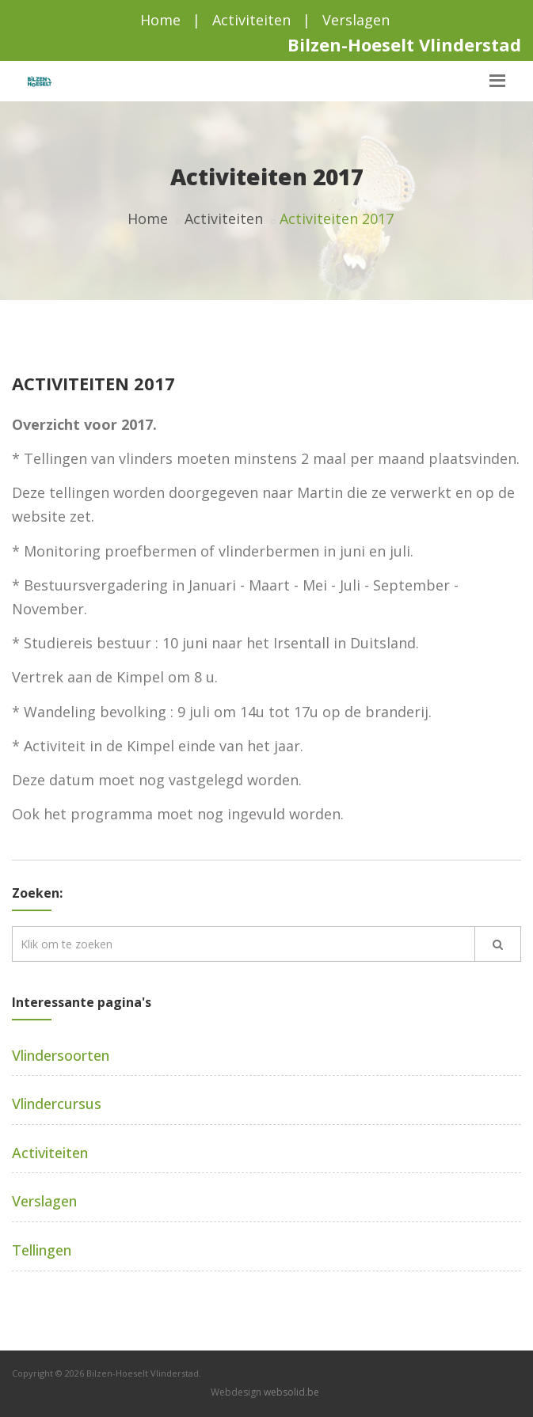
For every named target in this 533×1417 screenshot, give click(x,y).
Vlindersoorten (60, 1055)
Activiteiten (251, 19)
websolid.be (291, 1392)
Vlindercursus (56, 1103)
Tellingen (41, 1249)
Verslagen (356, 19)
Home (160, 19)
